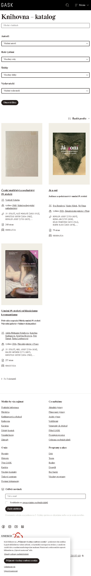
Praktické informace (10, 407)
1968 (14, 205)
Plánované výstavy (57, 412)
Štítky (4, 67)
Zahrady (4, 440)
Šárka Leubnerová (20, 338)
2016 (14, 344)
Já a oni (53, 190)
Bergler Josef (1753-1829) (17, 219)
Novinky (5, 453)
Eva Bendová (59, 206)
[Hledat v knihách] (45, 25)
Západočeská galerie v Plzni (77, 211)
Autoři (5, 36)
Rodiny (52, 463)
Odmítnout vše (9, 567)
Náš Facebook (3, 526)
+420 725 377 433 (73, 556)
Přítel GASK (54, 430)
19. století (10, 214)
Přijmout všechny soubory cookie (21, 560)
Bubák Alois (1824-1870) (64, 225)
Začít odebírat (14, 509)
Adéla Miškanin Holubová (17, 333)
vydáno (8, 205)
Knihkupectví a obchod (11, 417)
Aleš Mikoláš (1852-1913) (27, 214)
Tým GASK (6, 463)
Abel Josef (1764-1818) (26, 349)
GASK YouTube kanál (16, 526)
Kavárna (5, 426)
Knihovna (5, 421)
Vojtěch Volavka (12, 200)
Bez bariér (53, 472)
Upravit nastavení (11, 571)
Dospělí (52, 467)
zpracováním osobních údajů (35, 502)
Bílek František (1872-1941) (65, 222)
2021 (62, 211)
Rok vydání (7, 52)
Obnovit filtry (9, 102)
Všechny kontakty (9, 472)
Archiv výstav (54, 417)
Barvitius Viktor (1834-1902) (18, 216)
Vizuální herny (7, 435)
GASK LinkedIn (22, 526)
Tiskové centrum (8, 476)
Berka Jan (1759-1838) (63, 219)
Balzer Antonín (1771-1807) (17, 352)
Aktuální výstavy (56, 407)
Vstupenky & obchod (58, 426)
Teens (51, 458)
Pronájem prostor (57, 435)
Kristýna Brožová (24, 336)
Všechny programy (57, 476)
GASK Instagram (10, 526)
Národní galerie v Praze (28, 344)
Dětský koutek (7, 430)
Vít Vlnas (82, 206)
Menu (82, 5)
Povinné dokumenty (10, 481)
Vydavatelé (8, 83)
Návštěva (5, 412)
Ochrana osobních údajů (59, 440)
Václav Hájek (71, 206)
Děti (51, 453)
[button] (45, 43)
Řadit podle (79, 118)
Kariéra (4, 467)
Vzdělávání (53, 421)
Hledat (68, 5)
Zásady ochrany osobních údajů (16, 554)
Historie (5, 458)
